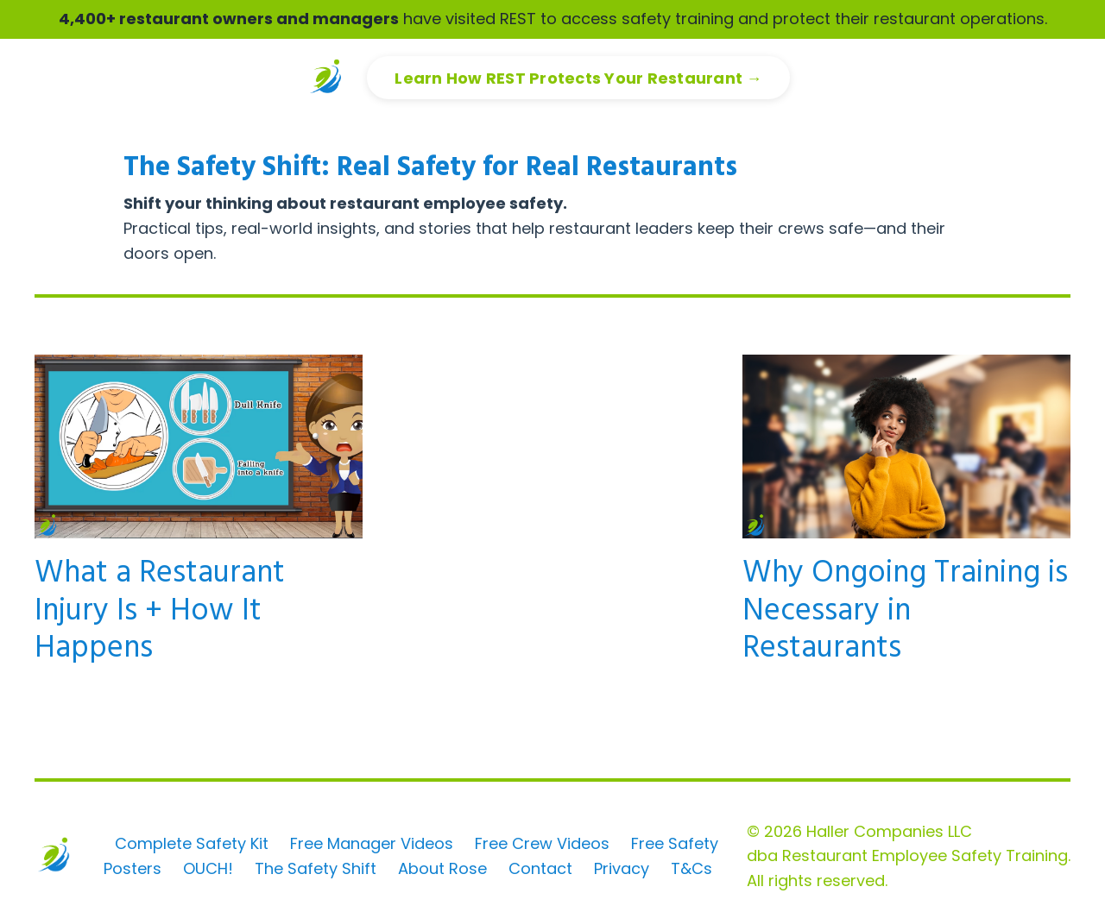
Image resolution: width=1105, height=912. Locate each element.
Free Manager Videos (371, 843)
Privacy (621, 868)
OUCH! (208, 868)
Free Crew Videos (542, 843)
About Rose (442, 868)
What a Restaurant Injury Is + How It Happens (160, 612)
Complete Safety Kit (191, 843)
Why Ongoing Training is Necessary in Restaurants (905, 612)
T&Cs (691, 868)
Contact (540, 868)
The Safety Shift (315, 868)
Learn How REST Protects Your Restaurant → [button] (578, 78)
